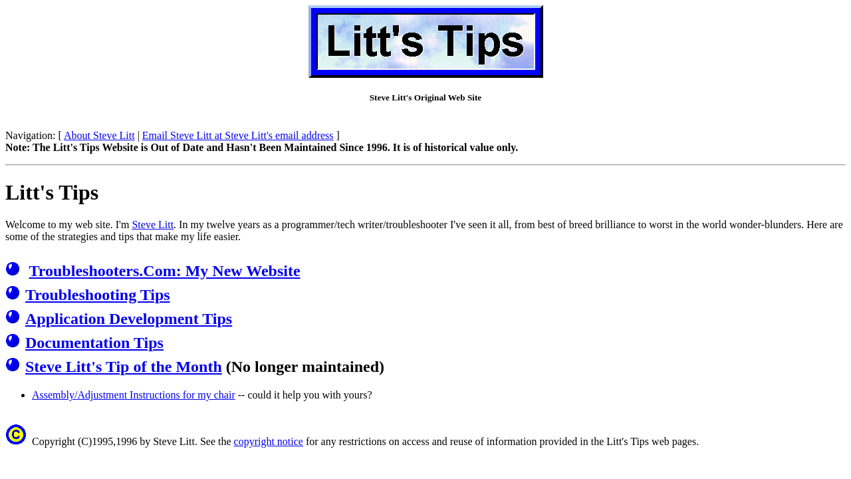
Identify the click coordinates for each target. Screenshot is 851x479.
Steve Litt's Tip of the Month (123, 366)
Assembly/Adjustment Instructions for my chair (133, 394)
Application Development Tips (128, 318)
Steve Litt (153, 224)
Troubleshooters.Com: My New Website (165, 270)
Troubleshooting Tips (97, 294)
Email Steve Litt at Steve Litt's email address (238, 135)
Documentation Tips (94, 342)
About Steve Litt (99, 135)
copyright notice (268, 441)
